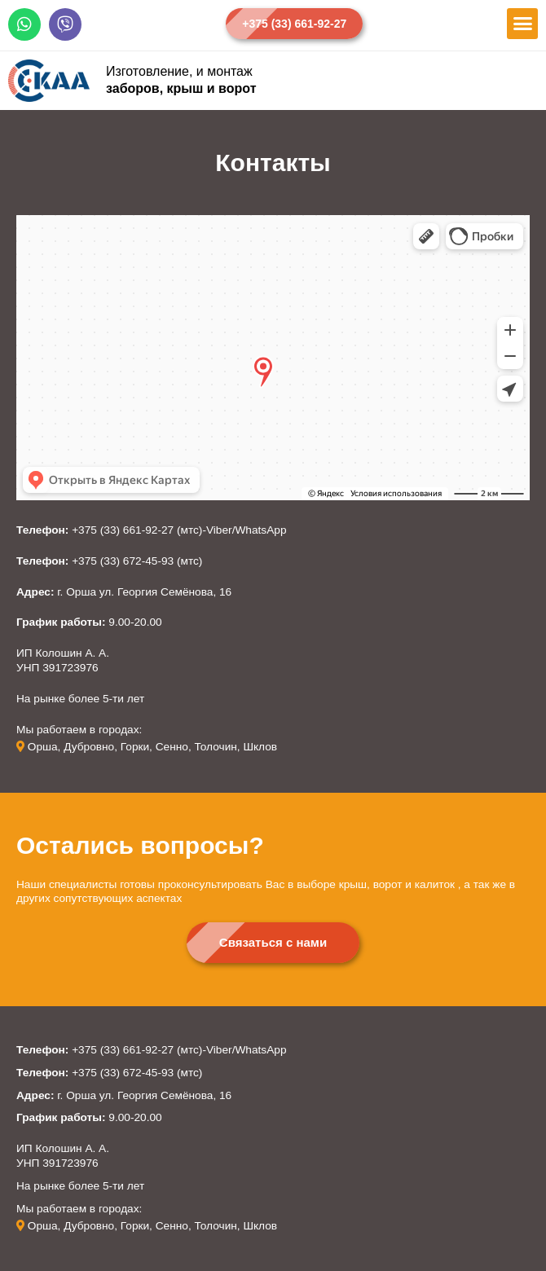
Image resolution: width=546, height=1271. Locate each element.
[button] (294, 23)
